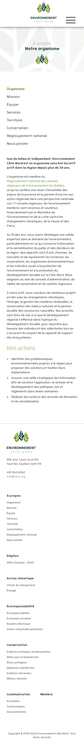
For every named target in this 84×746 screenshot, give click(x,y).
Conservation (17, 644)
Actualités (13, 701)
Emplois (13, 555)
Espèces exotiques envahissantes (28, 651)
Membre (46, 694)
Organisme (14, 502)
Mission (12, 508)
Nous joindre (14, 540)
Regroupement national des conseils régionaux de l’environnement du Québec (35, 183)
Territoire (12, 524)
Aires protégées (17, 662)
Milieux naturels (17, 678)
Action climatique (20, 578)
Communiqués (16, 706)
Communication (18, 694)
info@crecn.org (16, 476)
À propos (14, 495)
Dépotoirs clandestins (20, 668)
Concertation (15, 529)
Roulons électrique (18, 624)
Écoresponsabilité (20, 606)
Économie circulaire (19, 618)
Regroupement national (22, 534)
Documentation (16, 712)
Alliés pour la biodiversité (22, 657)
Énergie (11, 590)
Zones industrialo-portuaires (25, 629)
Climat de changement (21, 585)
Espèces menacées (19, 673)
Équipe (11, 513)
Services (12, 518)
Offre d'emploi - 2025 (20, 562)
